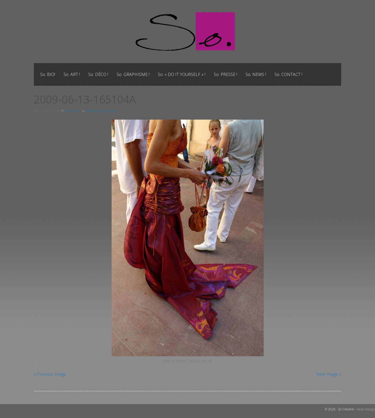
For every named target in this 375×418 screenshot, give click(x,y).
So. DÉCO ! (98, 74)
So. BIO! (47, 74)
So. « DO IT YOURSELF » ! (181, 74)
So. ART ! (72, 74)
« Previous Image (50, 374)
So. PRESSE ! (225, 74)
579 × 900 (72, 111)
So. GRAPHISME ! (133, 74)
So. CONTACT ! (288, 74)
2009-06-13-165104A (101, 111)
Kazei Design (366, 409)
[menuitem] (47, 74)
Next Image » (328, 374)
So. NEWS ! (256, 74)
